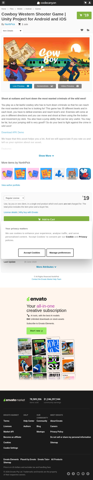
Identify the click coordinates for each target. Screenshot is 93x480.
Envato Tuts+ (44, 459)
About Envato (56, 421)
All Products (56, 459)
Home (3, 9)
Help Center (28, 421)
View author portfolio (10, 185)
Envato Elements (11, 459)
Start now (35, 331)
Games (38, 9)
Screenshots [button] (42, 86)
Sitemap (54, 442)
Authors (27, 426)
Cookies (7, 442)
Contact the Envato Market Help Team (46, 279)
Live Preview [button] (18, 86)
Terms (6, 421)
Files (11, 9)
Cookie (70, 236)
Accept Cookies (32, 252)
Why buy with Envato (28, 212)
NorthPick (10, 24)
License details (10, 212)
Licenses (7, 426)
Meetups (41, 432)
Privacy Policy (56, 432)
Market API (8, 432)
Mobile (19, 9)
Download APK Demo (12, 132)
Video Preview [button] (67, 86)
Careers (53, 426)
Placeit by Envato (28, 459)
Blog (39, 426)
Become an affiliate (12, 437)
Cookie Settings (10, 448)
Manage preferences (60, 252)
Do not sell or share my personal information (70, 437)
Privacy (83, 236)
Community (42, 421)
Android (28, 9)
